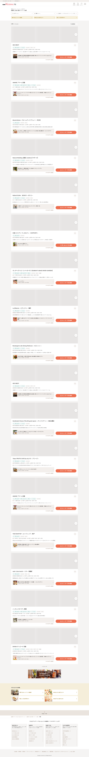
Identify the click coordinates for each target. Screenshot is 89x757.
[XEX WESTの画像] (44, 35)
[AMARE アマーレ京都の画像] (44, 72)
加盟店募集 (51, 751)
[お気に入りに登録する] (75, 45)
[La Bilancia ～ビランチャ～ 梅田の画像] (44, 298)
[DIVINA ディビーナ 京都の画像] (44, 636)
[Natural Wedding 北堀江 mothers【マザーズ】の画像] (44, 147)
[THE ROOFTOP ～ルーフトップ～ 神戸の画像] (44, 523)
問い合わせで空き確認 (66, 245)
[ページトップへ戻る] (44, 712)
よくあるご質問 (72, 751)
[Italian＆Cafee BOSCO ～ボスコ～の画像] (44, 185)
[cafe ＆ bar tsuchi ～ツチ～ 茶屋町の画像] (44, 561)
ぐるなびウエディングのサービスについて (61, 751)
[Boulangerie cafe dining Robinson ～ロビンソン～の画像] (44, 335)
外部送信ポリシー (38, 751)
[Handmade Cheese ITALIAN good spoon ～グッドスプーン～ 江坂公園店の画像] (44, 411)
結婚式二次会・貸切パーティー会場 (32, 716)
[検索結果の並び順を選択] (74, 24)
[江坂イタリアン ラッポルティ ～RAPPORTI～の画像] (44, 223)
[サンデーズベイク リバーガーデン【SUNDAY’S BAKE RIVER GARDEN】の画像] (44, 260)
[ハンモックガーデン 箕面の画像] (44, 599)
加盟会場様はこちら (45, 751)
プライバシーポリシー (30, 751)
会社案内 (15, 751)
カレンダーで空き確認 (66, 57)
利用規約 (19, 751)
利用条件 (23, 751)
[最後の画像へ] (75, 34)
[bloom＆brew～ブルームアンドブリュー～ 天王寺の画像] (44, 110)
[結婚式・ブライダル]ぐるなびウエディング (18, 716)
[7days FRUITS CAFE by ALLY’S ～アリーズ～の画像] (44, 448)
